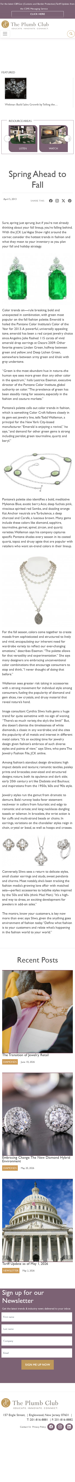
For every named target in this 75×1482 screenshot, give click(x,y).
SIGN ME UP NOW (37, 1364)
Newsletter (10, 1270)
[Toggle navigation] (5, 33)
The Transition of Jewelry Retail (25, 1055)
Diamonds (10, 1061)
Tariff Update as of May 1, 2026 (25, 1264)
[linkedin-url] (69, 1427)
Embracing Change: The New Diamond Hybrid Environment (36, 1159)
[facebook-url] (51, 1427)
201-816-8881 (39, 1419)
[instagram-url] (60, 1427)
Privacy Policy (39, 1427)
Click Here (37, 14)
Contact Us (25, 1427)
